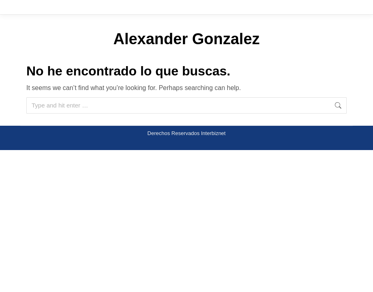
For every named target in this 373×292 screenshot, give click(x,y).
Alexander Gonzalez (186, 38)
